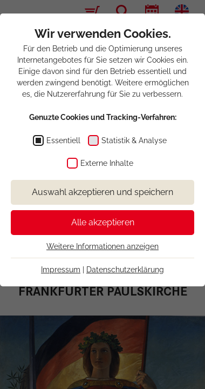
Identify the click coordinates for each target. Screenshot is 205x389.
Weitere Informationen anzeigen (102, 246)
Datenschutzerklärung (125, 269)
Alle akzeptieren (102, 222)
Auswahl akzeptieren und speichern (102, 192)
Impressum (60, 269)
